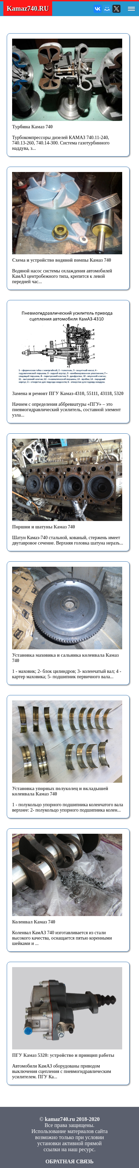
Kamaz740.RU (28, 8)
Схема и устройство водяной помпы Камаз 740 (61, 260)
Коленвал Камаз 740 (33, 921)
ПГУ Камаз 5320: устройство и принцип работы (63, 1055)
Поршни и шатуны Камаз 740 (43, 526)
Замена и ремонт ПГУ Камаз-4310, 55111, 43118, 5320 (68, 393)
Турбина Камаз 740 (32, 126)
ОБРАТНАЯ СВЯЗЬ (69, 1161)
